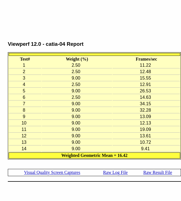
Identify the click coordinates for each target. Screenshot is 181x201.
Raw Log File (115, 172)
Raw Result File (157, 172)
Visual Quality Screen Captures (52, 172)
